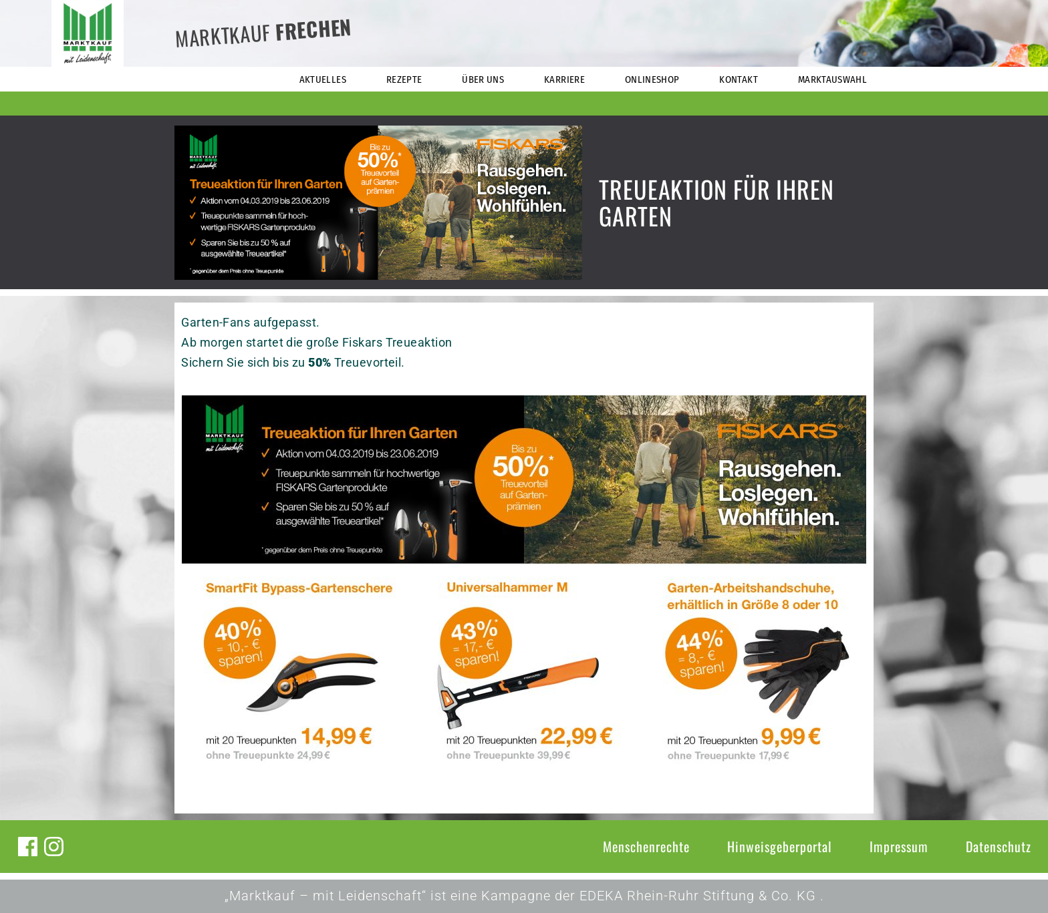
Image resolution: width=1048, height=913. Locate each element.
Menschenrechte (646, 846)
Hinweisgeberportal (779, 846)
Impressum (899, 846)
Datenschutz (998, 846)
